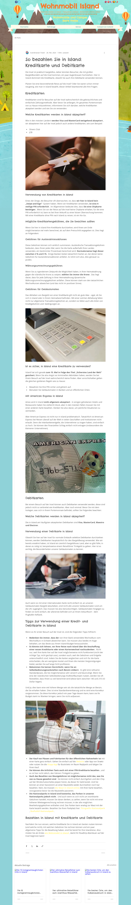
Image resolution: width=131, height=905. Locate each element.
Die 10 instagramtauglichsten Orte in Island (28, 891)
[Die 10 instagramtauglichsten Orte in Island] (30, 878)
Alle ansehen (111, 865)
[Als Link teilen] (42, 846)
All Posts (18, 38)
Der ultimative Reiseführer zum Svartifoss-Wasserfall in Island (65, 891)
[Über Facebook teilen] (26, 846)
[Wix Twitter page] (19, 2)
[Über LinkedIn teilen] (37, 846)
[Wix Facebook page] (16, 2)
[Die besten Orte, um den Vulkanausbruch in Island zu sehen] (100, 878)
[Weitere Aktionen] (104, 52)
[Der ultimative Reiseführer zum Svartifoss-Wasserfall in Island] (65, 878)
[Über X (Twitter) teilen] (32, 846)
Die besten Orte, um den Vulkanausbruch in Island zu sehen (100, 891)
